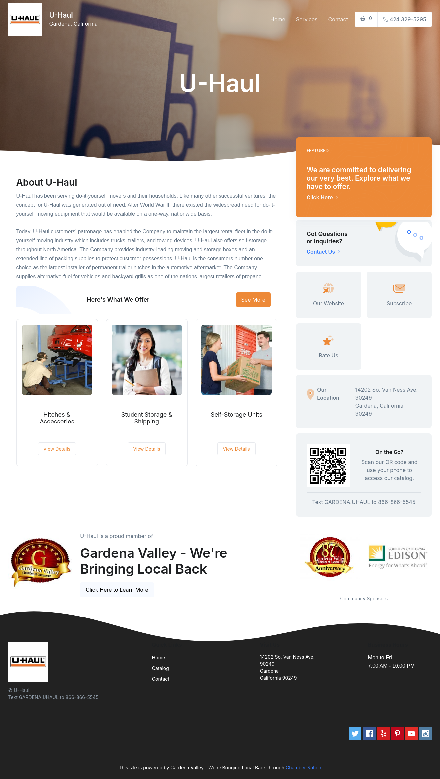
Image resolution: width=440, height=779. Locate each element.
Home (277, 19)
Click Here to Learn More (117, 589)
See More (253, 299)
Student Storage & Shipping (146, 418)
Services (307, 19)
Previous (291, 557)
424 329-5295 (404, 19)
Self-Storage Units (236, 414)
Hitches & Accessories (57, 418)
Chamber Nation (303, 767)
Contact (338, 19)
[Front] (26, 19)
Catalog (160, 668)
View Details (57, 449)
